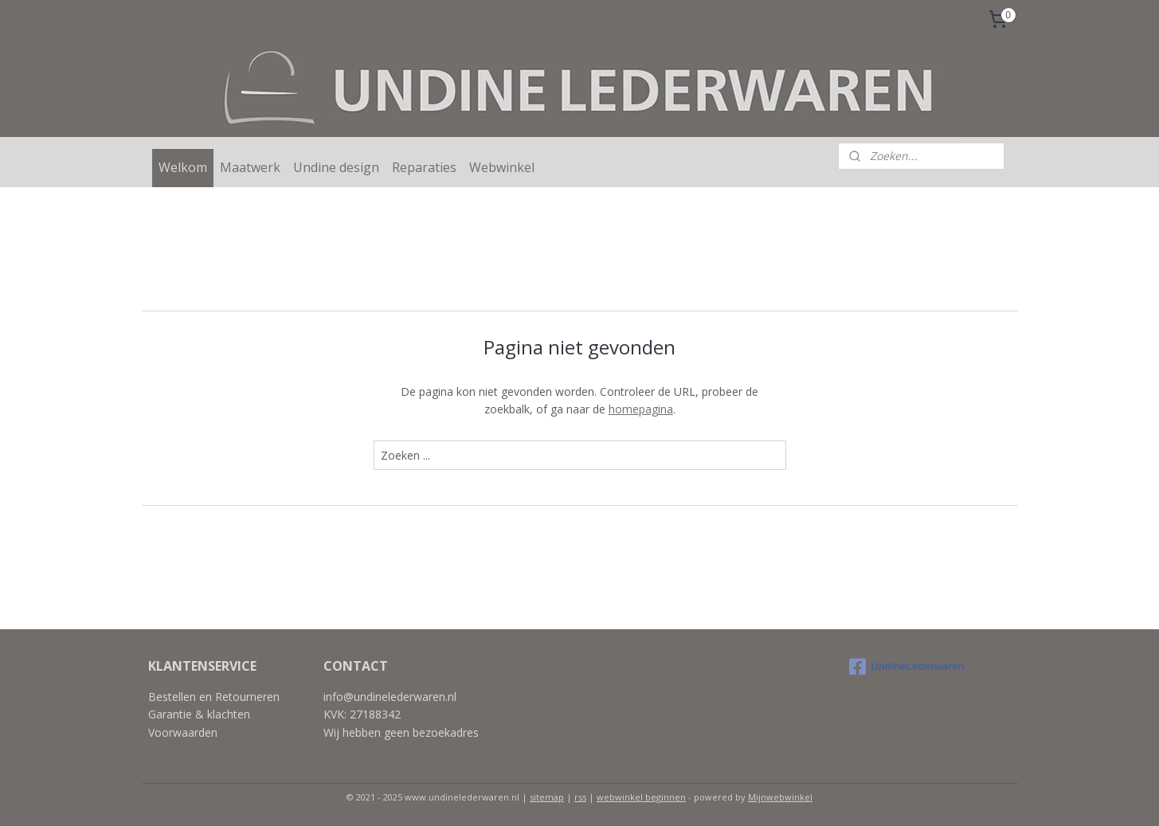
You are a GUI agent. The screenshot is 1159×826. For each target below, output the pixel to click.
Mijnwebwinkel (780, 797)
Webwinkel (501, 167)
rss (580, 797)
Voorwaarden (182, 732)
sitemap (547, 797)
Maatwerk (250, 167)
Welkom (183, 167)
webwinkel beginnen (641, 797)
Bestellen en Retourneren (214, 696)
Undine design (336, 167)
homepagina (640, 409)
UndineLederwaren (906, 666)
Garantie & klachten (199, 714)
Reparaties (424, 167)
